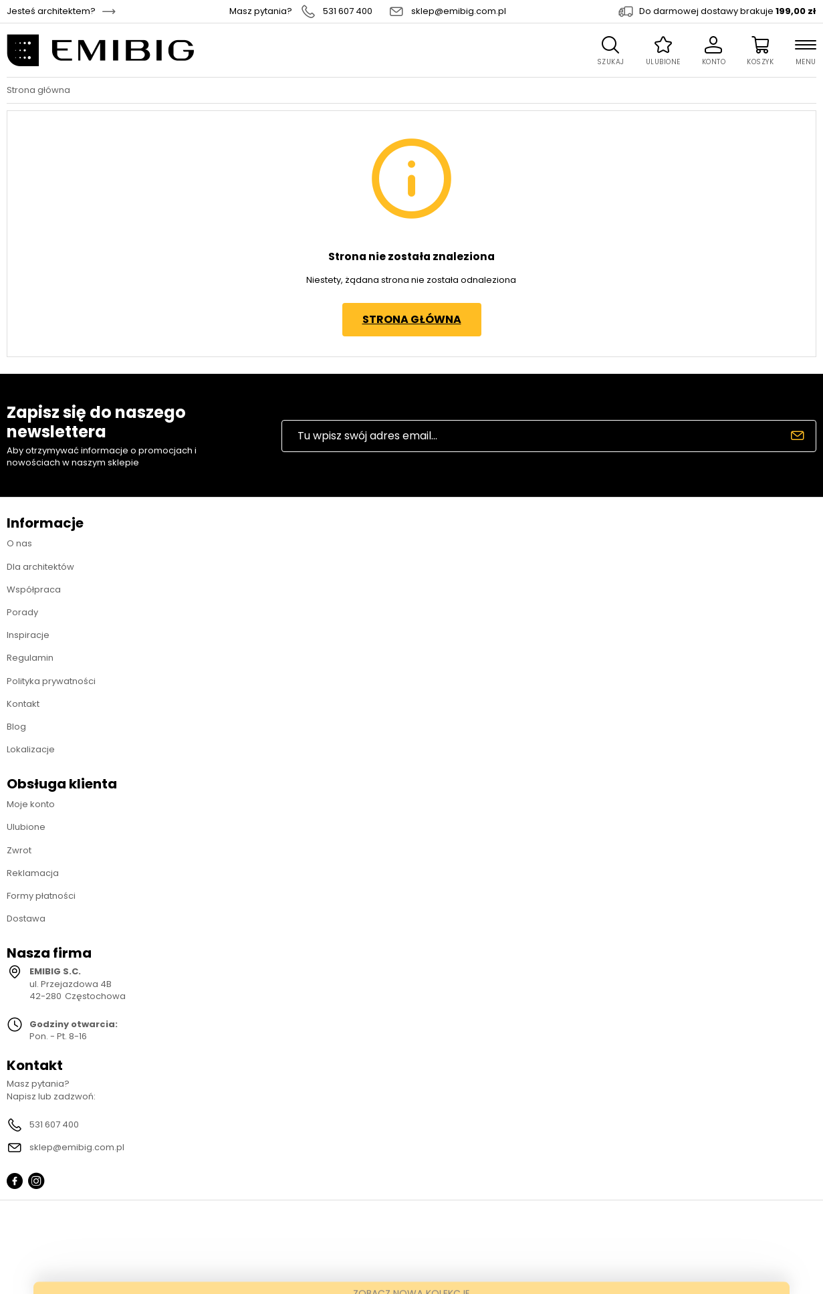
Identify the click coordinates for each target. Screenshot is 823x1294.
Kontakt (23, 703)
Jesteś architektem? (51, 11)
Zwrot (19, 850)
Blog (16, 726)
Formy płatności (41, 895)
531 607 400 (347, 11)
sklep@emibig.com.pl (458, 11)
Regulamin (30, 657)
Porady (22, 612)
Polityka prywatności (51, 681)
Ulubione (26, 827)
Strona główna (38, 90)
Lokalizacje (31, 749)
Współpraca (34, 589)
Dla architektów (40, 566)
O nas (19, 543)
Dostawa (26, 918)
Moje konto (31, 804)
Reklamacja (33, 873)
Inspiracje (28, 635)
